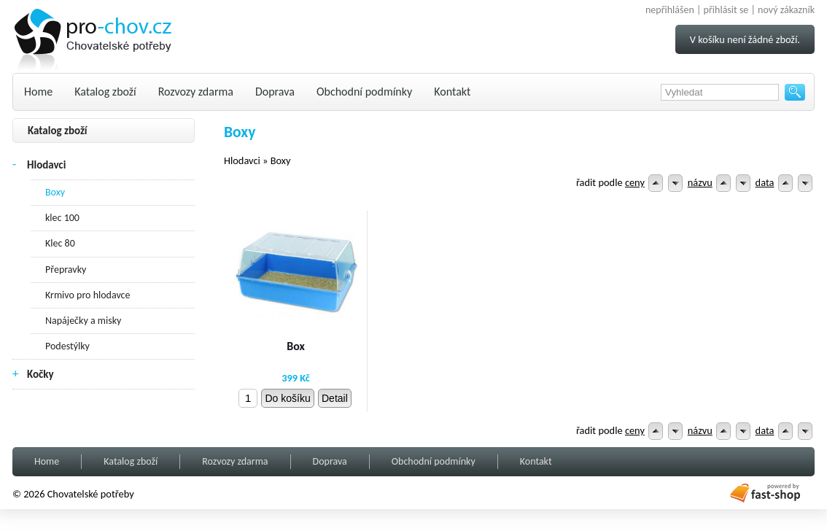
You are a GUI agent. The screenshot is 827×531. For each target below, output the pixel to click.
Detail (335, 398)
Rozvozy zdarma (195, 91)
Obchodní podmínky (364, 91)
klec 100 (62, 218)
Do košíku (287, 398)
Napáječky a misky (83, 320)
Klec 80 (60, 243)
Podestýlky (67, 346)
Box (296, 346)
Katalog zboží (105, 91)
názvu (700, 182)
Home (38, 91)
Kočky (40, 374)
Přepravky (65, 269)
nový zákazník (786, 10)
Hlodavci (46, 164)
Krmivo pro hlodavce (87, 295)
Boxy (55, 192)
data (765, 182)
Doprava (275, 91)
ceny (635, 182)
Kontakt (452, 91)
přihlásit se (726, 10)
